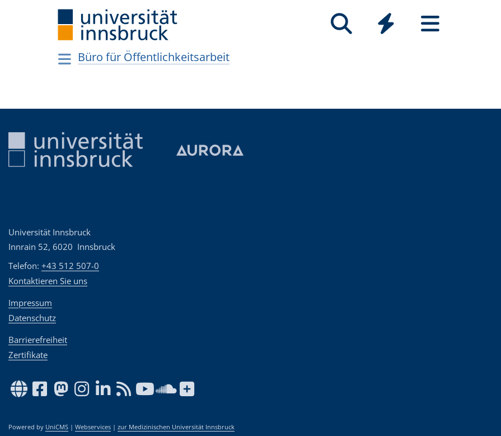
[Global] (386, 24)
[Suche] (342, 23)
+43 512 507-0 (70, 265)
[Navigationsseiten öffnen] (65, 59)
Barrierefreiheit (37, 339)
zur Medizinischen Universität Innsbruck (176, 427)
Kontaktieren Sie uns (47, 280)
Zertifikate (28, 354)
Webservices (93, 427)
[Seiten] (430, 23)
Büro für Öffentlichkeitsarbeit (154, 56)
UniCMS (56, 427)
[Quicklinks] (386, 23)
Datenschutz (32, 317)
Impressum (30, 302)
